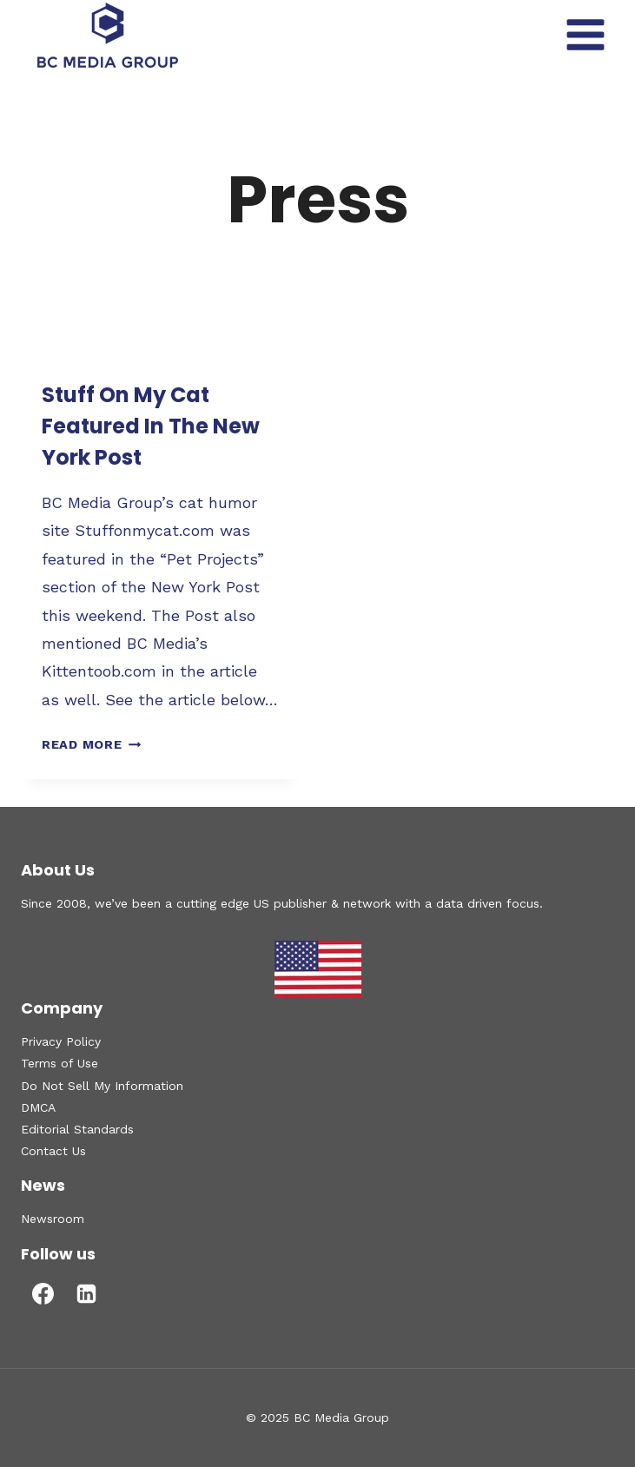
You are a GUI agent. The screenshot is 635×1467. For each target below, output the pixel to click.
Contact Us (53, 1151)
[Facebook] (42, 1294)
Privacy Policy (61, 1041)
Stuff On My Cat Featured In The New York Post (151, 426)
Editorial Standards (77, 1129)
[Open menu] (585, 34)
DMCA (38, 1107)
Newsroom (52, 1219)
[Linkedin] (86, 1294)
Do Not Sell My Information (102, 1086)
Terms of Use (59, 1063)
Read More (91, 744)
